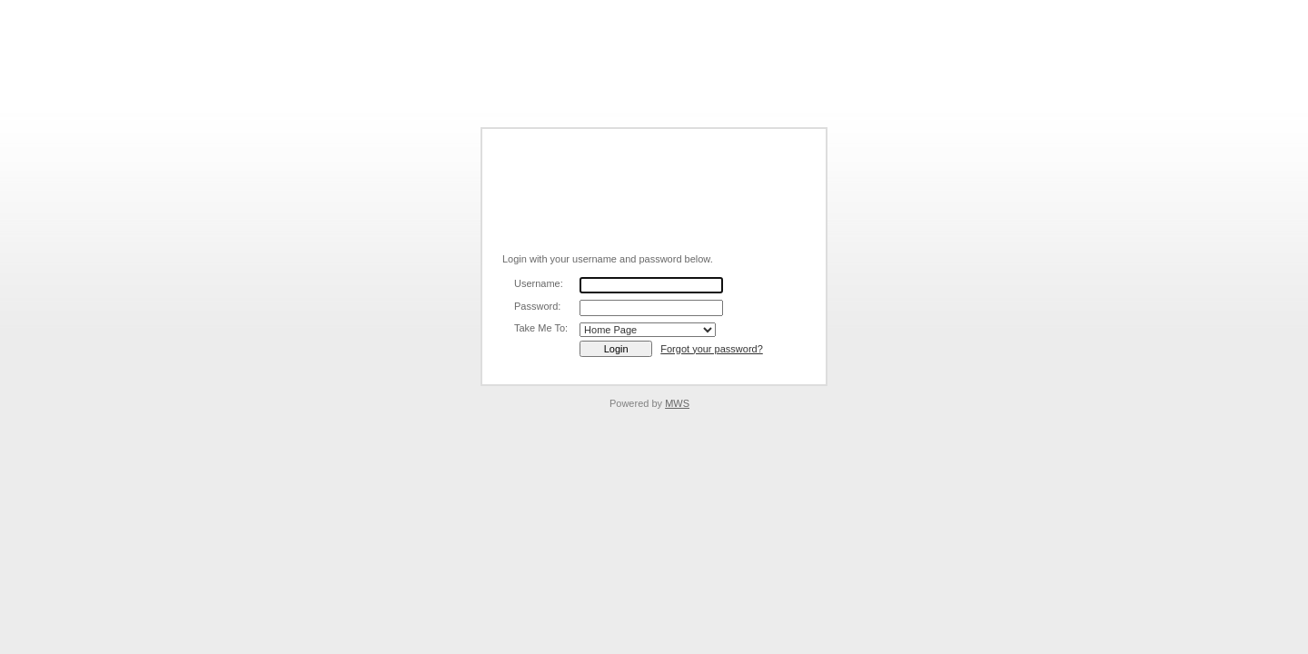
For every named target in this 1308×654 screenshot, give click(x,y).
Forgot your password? (711, 348)
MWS (677, 403)
